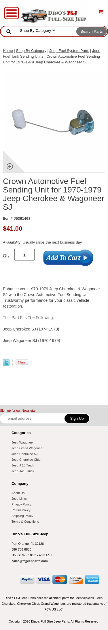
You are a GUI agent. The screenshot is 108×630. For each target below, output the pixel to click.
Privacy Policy (21, 504)
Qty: (7, 255)
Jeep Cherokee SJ (25, 454)
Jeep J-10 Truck (23, 465)
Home (8, 50)
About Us (18, 493)
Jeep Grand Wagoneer (27, 448)
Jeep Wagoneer (23, 442)
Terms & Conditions (25, 521)
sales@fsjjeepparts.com (30, 561)
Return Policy (21, 510)
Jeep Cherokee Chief (26, 459)
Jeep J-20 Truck (23, 471)
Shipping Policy (22, 516)
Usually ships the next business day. (43, 242)
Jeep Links (19, 498)
